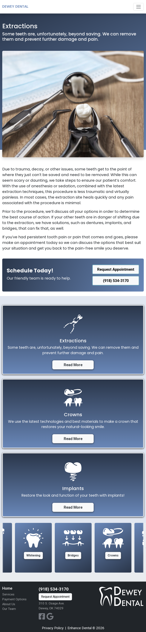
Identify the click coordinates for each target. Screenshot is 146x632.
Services (8, 594)
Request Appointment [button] (115, 269)
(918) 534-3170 (54, 589)
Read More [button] (73, 365)
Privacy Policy (53, 628)
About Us (8, 604)
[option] (73, 548)
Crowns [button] (113, 555)
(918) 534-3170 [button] (116, 280)
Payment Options (14, 599)
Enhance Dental (79, 628)
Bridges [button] (73, 555)
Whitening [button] (33, 555)
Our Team (9, 609)
